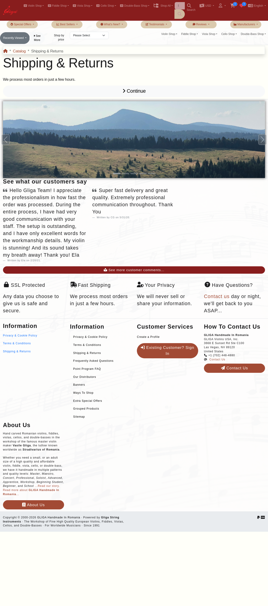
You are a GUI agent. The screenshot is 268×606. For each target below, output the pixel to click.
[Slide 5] (151, 173)
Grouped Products (86, 408)
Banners (79, 384)
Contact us (217, 296)
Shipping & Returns (17, 351)
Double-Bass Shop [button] (133, 5)
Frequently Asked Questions (93, 360)
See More (37, 38)
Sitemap (79, 416)
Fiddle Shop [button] (57, 5)
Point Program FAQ (87, 368)
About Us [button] (33, 505)
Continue (134, 91)
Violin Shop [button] (33, 5)
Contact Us (217, 359)
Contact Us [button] (234, 368)
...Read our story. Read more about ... (31, 490)
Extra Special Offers (87, 400)
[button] (206, 6)
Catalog (19, 51)
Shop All (162, 5)
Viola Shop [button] (81, 5)
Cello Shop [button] (105, 5)
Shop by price (59, 37)
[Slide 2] (125, 173)
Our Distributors (84, 377)
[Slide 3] (134, 173)
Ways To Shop (83, 392)
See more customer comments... (134, 270)
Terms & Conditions (17, 343)
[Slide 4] (143, 173)
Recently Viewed (14, 38)
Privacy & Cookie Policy (20, 335)
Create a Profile (148, 337)
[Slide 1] (116, 173)
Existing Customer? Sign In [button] (167, 350)
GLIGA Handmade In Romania (58, 517)
